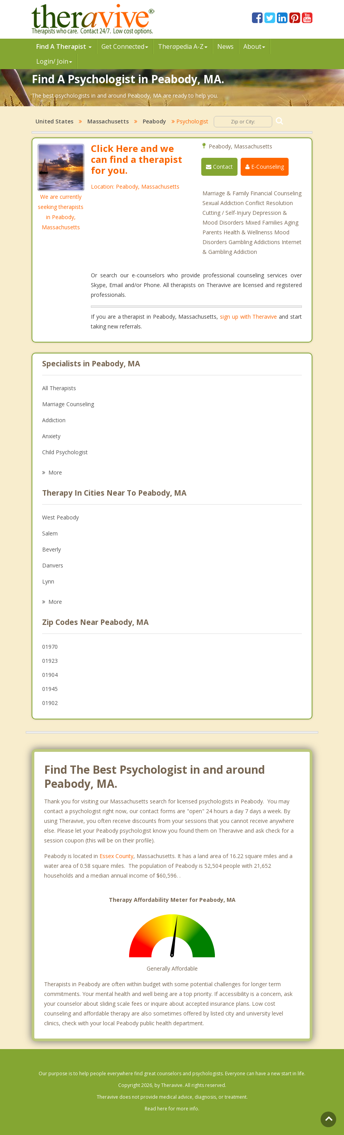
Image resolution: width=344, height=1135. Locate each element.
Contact (219, 166)
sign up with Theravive (248, 316)
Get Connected (124, 46)
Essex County (116, 856)
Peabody (154, 121)
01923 (50, 660)
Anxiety (51, 436)
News (225, 46)
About (254, 46)
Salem (50, 533)
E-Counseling (264, 166)
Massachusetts (108, 121)
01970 (50, 646)
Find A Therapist (64, 46)
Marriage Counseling (68, 404)
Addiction (54, 420)
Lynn (48, 581)
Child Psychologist (65, 452)
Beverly (51, 549)
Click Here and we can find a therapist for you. (136, 159)
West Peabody (60, 517)
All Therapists (59, 388)
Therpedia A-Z (182, 46)
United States (54, 121)
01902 (50, 703)
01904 (50, 674)
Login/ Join (54, 61)
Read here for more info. (172, 1108)
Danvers (52, 565)
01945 (50, 688)
